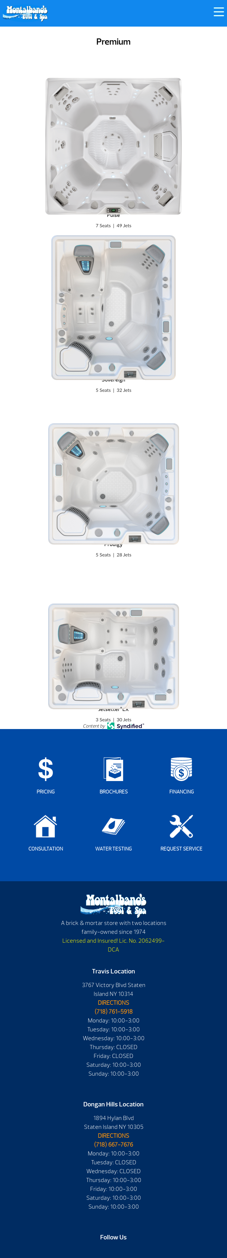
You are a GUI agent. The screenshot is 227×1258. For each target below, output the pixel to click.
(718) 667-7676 (113, 1144)
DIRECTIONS (113, 1003)
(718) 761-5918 (114, 1011)
